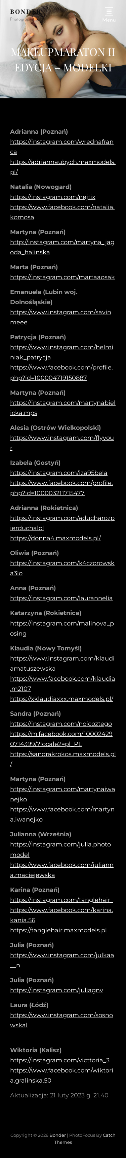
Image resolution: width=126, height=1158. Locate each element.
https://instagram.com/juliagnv (56, 990)
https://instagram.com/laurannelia (61, 598)
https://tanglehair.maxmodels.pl (58, 930)
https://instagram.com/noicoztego (61, 724)
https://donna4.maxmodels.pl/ (55, 538)
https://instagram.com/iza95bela (59, 473)
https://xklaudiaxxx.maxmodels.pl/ (61, 699)
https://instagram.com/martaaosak (62, 277)
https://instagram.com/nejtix (52, 197)
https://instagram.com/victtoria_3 (60, 1060)
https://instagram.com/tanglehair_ (61, 900)
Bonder (26, 11)
